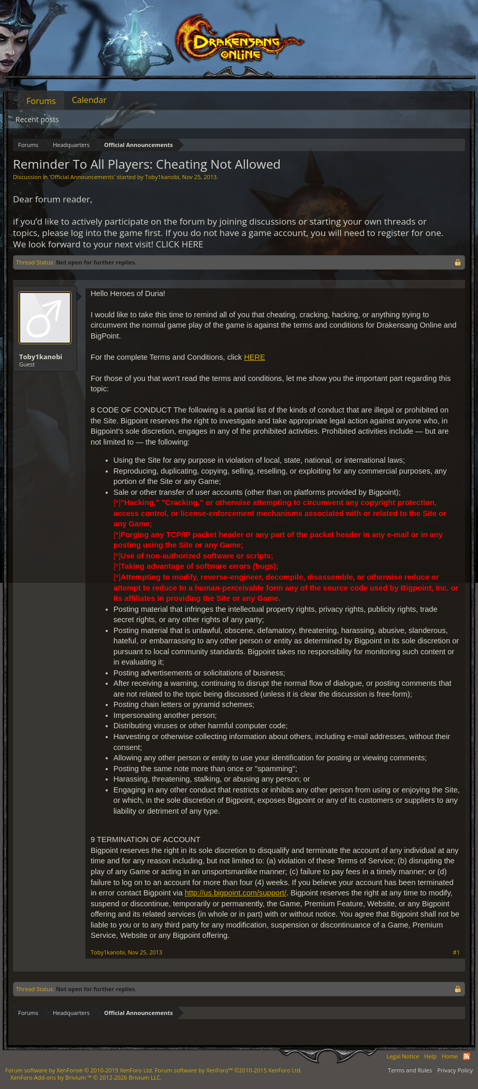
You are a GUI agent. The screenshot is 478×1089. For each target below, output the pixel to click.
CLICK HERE (180, 244)
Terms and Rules (410, 1070)
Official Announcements (82, 177)
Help (430, 1056)
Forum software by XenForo (79, 1070)
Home (450, 1056)
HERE (254, 357)
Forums (41, 101)
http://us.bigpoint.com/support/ (235, 893)
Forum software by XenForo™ (228, 1070)
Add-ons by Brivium (86, 1077)
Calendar (89, 100)
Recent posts (37, 119)
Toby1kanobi (162, 177)
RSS (466, 1056)
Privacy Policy (455, 1070)
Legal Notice (402, 1056)
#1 (456, 952)
